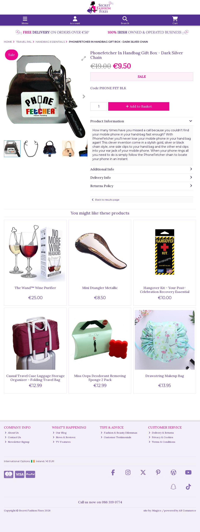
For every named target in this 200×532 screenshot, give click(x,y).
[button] (83, 58)
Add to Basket (139, 106)
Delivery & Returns (161, 432)
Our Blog (60, 432)
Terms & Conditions (162, 441)
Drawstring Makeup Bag (164, 376)
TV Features (62, 441)
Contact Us (13, 437)
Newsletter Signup (17, 441)
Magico (156, 510)
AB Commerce (187, 510)
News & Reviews (64, 437)
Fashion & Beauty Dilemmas (119, 432)
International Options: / (29, 461)
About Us (12, 432)
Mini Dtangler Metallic (100, 288)
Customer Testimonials (116, 437)
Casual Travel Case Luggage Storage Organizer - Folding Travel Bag (35, 378)
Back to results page (107, 199)
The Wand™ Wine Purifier (35, 288)
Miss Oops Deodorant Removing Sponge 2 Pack (100, 378)
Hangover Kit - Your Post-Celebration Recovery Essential (164, 290)
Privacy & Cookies (161, 437)
